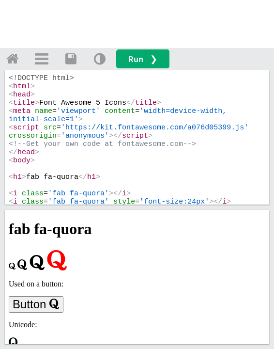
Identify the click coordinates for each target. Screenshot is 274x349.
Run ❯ (142, 58)
